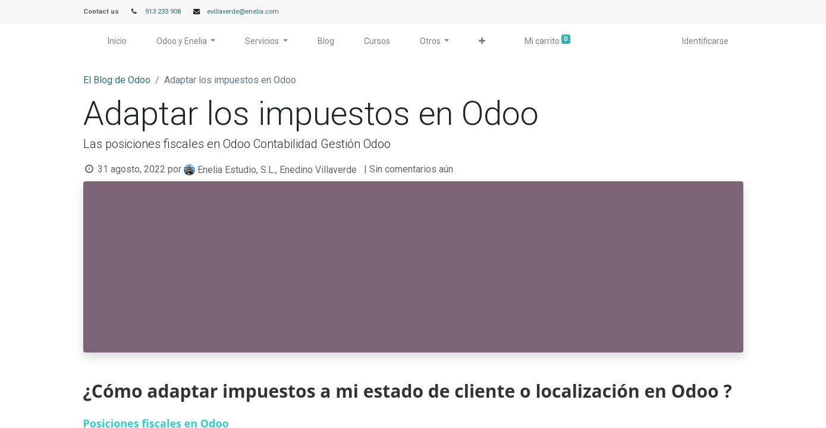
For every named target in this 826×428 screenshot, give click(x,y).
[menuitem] (117, 41)
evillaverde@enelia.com (243, 11)
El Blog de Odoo (116, 80)
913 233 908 (163, 11)
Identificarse (705, 41)
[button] (482, 41)
